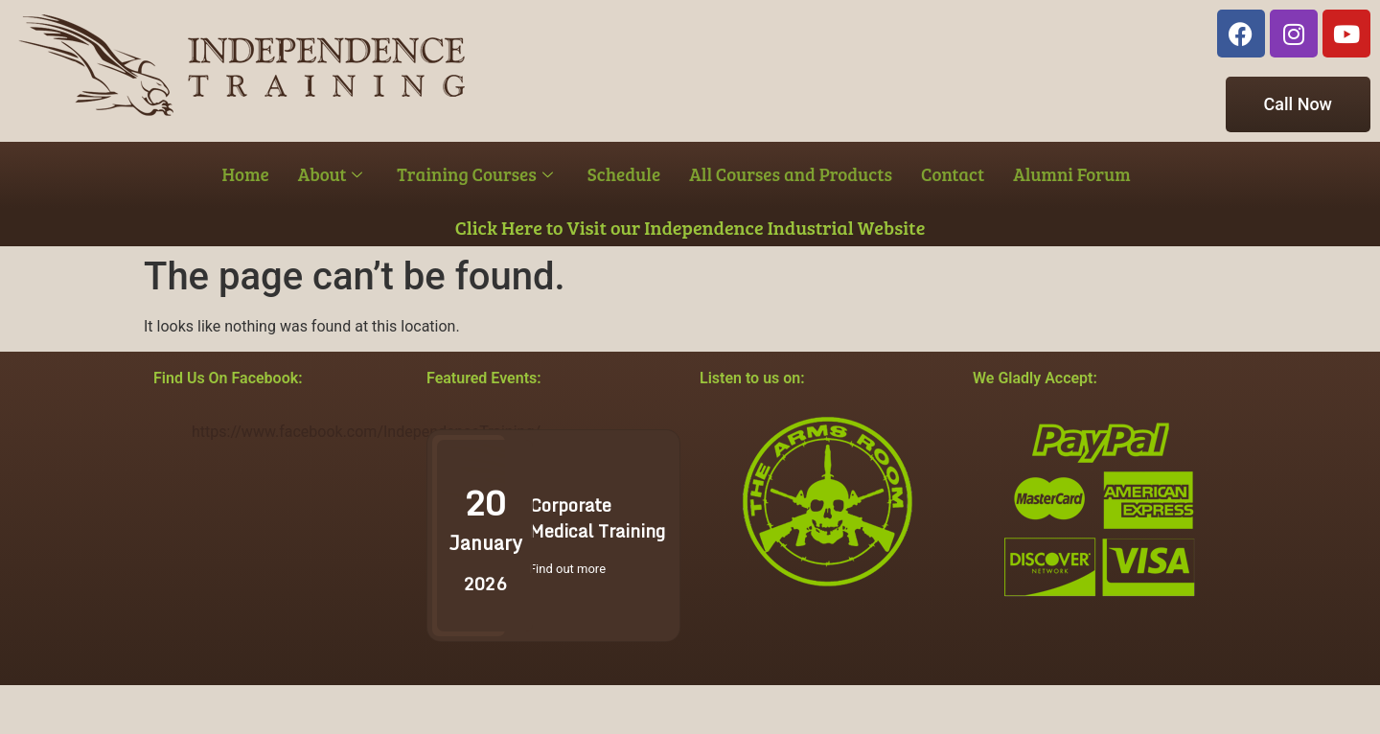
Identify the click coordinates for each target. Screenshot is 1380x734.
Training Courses (474, 174)
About (330, 174)
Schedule (623, 174)
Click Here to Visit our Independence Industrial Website (690, 227)
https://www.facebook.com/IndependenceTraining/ (366, 432)
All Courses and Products (790, 174)
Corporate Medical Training (597, 518)
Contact (952, 174)
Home (245, 174)
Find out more (567, 569)
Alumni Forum (1071, 174)
